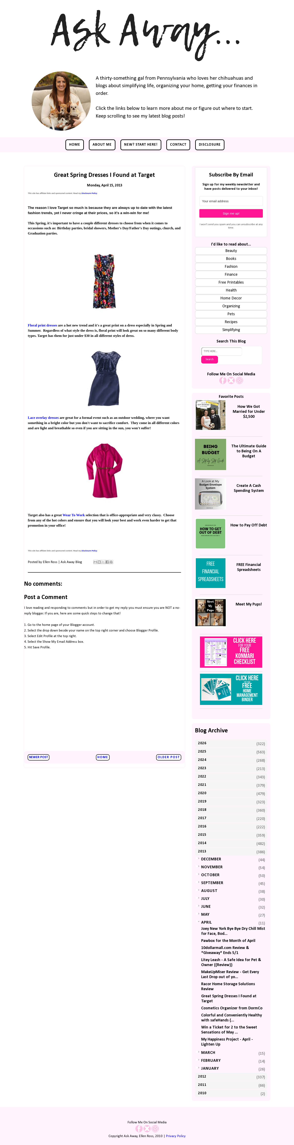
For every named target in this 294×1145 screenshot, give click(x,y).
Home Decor (231, 298)
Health (231, 290)
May (205, 915)
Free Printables (231, 282)
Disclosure (210, 145)
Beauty (231, 251)
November (212, 867)
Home (74, 145)
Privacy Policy (176, 1136)
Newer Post (38, 757)
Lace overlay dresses (43, 418)
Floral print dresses (42, 325)
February (211, 1061)
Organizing (231, 306)
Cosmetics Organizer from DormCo (231, 1008)
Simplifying (231, 330)
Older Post (169, 757)
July (205, 899)
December (211, 859)
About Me (102, 145)
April (206, 922)
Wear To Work (73, 515)
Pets (231, 314)
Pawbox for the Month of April (228, 941)
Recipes (231, 322)
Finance (231, 275)
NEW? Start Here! (141, 145)
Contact (178, 145)
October (210, 875)
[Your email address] (231, 201)
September (212, 883)
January (210, 1069)
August (209, 891)
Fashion (231, 267)
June (206, 907)
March (208, 1053)
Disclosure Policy (89, 193)
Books (231, 259)
